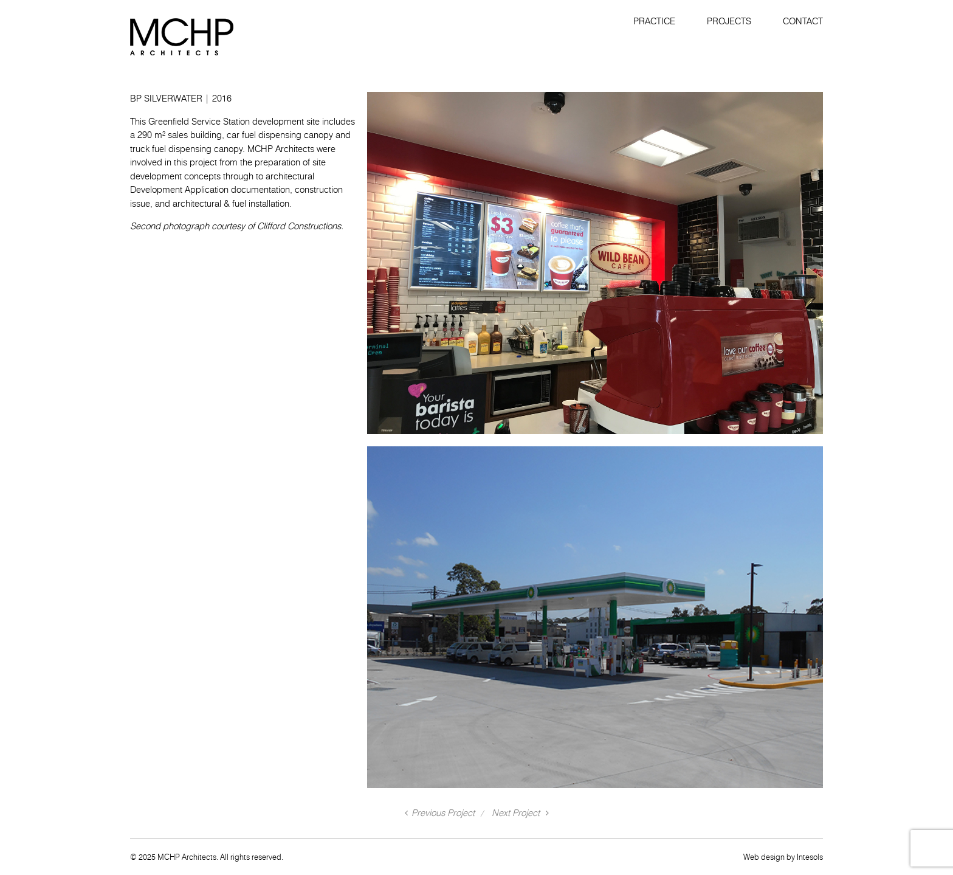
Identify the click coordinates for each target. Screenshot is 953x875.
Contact (803, 21)
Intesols (810, 857)
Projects (729, 21)
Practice (654, 21)
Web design (764, 857)
